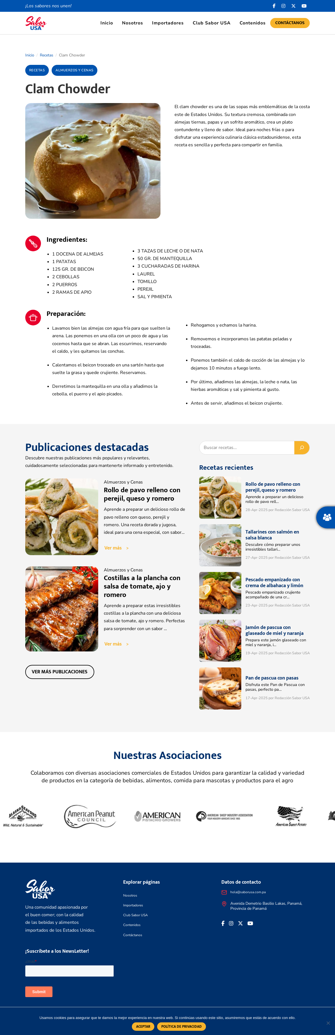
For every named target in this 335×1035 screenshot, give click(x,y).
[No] (328, 1023)
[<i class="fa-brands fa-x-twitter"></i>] (293, 6)
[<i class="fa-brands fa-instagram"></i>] (283, 6)
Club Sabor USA (212, 23)
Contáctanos (290, 23)
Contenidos (253, 23)
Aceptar (143, 1026)
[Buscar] (301, 447)
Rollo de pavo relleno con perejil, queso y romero (142, 494)
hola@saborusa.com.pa (248, 892)
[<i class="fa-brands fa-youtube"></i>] (304, 6)
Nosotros (132, 23)
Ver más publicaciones (60, 672)
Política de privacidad (181, 1026)
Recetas (46, 55)
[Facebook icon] (274, 6)
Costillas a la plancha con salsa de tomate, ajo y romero (142, 586)
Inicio (106, 23)
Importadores (168, 23)
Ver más (113, 548)
